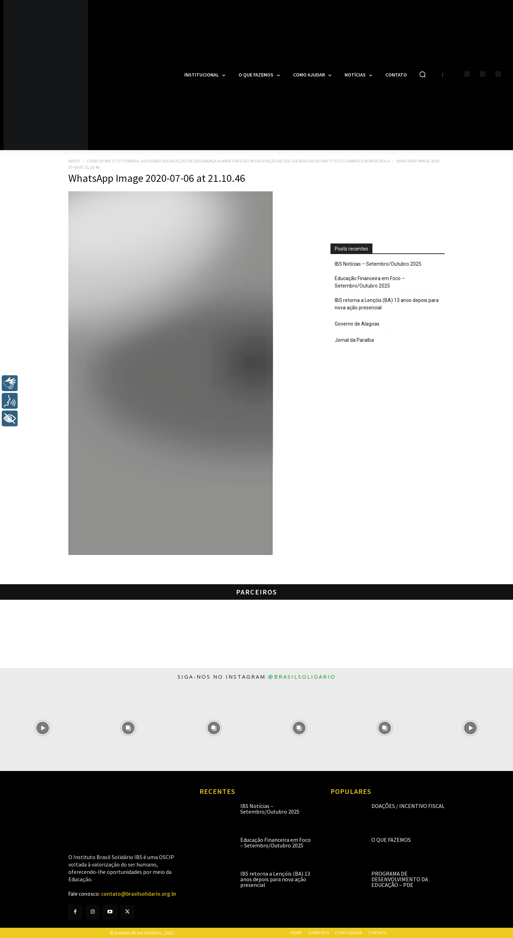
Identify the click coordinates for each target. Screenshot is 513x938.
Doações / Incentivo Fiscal (408, 805)
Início (74, 160)
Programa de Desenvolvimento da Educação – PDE (399, 879)
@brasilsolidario (302, 676)
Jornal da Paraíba (354, 340)
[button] (422, 74)
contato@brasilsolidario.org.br (139, 894)
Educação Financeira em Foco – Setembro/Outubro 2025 (370, 282)
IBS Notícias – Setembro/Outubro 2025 (378, 264)
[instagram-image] (43, 728)
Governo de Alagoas (357, 324)
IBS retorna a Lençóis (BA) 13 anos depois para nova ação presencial (387, 303)
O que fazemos (391, 839)
